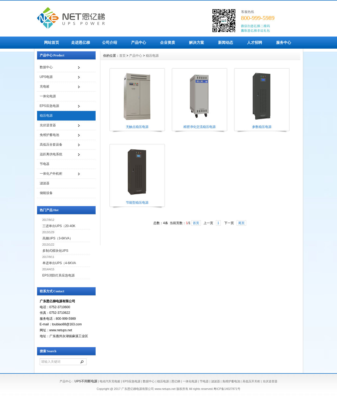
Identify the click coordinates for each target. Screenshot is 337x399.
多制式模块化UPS (55, 251)
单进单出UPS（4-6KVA (59, 263)
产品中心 (138, 42)
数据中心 (46, 67)
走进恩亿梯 (80, 42)
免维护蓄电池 (49, 135)
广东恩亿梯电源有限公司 (137, 388)
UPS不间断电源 (85, 381)
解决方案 (196, 42)
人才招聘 (254, 42)
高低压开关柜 (251, 381)
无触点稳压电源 (137, 127)
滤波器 (44, 183)
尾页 (241, 223)
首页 (122, 55)
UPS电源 (46, 77)
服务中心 (283, 42)
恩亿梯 (175, 381)
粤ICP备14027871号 (226, 388)
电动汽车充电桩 (110, 381)
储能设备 (46, 193)
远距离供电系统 (51, 154)
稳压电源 (46, 115)
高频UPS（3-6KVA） (57, 238)
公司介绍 (109, 42)
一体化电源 (48, 96)
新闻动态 (225, 42)
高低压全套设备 (51, 144)
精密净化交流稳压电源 (199, 127)
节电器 (44, 164)
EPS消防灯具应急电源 (58, 275)
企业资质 (167, 42)
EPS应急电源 (49, 106)
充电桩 (44, 86)
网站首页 (51, 42)
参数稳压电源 (261, 127)
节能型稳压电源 (137, 202)
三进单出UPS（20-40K (58, 226)
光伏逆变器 (48, 125)
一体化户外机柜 (51, 173)
